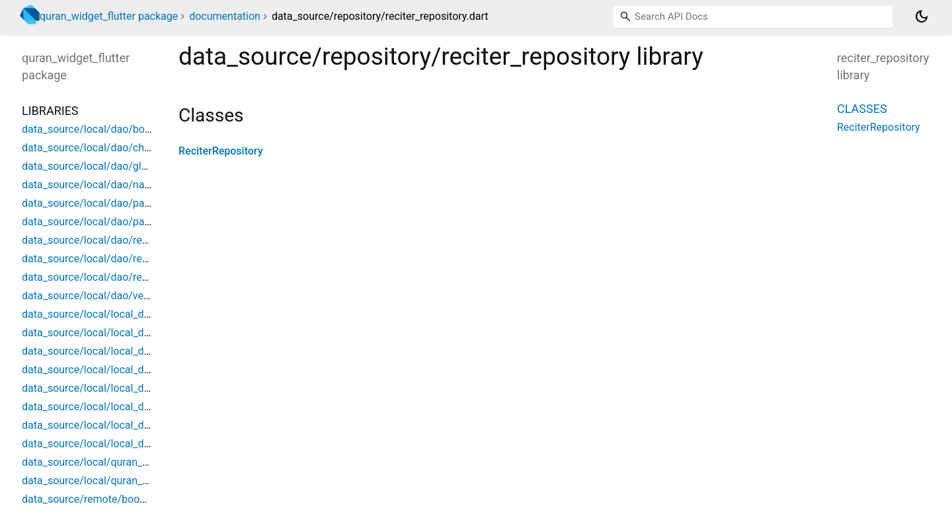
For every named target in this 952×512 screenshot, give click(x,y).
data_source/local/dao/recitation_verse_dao (126, 258)
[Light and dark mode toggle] (921, 16)
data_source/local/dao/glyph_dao (101, 166)
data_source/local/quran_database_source (122, 480)
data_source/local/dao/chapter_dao (106, 147)
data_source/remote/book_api (93, 499)
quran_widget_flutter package (109, 16)
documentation (224, 16)
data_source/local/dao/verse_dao (101, 295)
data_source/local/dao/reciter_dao (103, 277)
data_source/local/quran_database (104, 462)
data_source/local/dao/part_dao (98, 221)
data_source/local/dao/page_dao (100, 203)
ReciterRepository (220, 151)
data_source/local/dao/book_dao (100, 129)
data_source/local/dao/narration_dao (110, 184)
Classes (862, 109)
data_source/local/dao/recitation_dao (111, 240)
